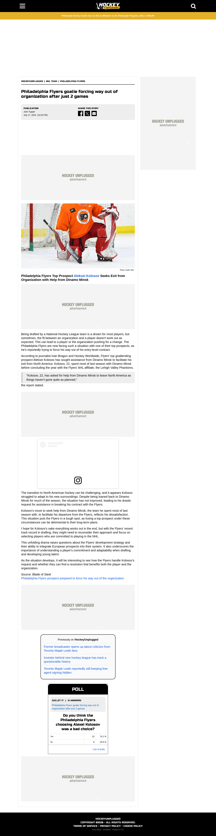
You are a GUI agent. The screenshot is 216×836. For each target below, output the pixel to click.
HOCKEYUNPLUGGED (32, 81)
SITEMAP (107, 830)
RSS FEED (96, 830)
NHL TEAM (51, 81)
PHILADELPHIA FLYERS (72, 81)
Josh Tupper (29, 112)
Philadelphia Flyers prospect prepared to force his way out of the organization (72, 578)
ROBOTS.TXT (118, 830)
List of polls (99, 749)
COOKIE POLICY (133, 826)
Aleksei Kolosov (86, 276)
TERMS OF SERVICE (85, 826)
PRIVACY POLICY (110, 826)
